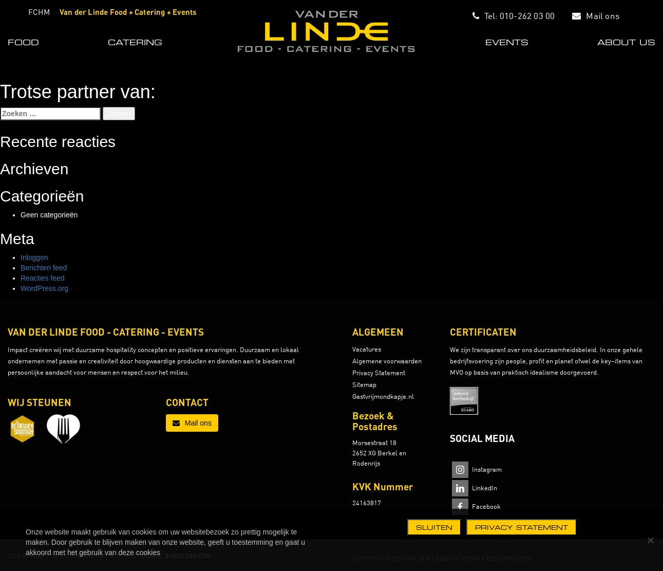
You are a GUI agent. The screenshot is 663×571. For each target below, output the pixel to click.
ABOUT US (626, 42)
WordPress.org (44, 288)
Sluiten (434, 527)
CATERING (135, 42)
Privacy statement (521, 527)
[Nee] (650, 540)
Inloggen (34, 257)
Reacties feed (43, 278)
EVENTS (506, 42)
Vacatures (366, 349)
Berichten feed (44, 268)
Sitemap (364, 384)
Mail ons (602, 15)
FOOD (23, 42)
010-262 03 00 (527, 15)
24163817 (366, 503)
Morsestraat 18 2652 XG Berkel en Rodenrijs (379, 452)
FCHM (39, 12)
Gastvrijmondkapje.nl (383, 396)
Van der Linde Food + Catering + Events (128, 11)
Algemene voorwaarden (387, 361)
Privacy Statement (378, 373)
